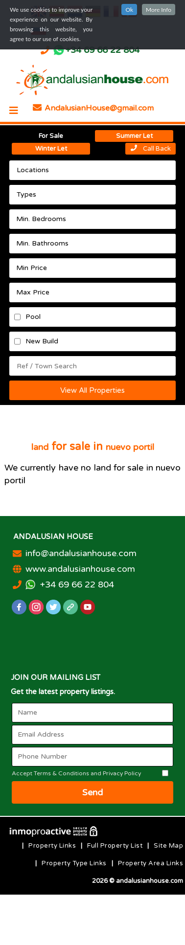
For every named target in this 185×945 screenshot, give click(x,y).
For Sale (51, 136)
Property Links (52, 846)
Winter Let (51, 149)
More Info (158, 9)
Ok (129, 9)
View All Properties (92, 390)
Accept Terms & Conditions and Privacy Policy (76, 773)
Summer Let (134, 136)
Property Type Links (74, 863)
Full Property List (114, 846)
